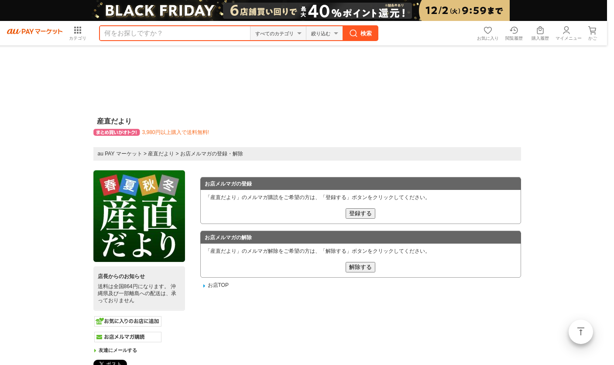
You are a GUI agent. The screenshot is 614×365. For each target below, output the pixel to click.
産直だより (161, 154)
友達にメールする (118, 350)
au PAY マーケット (120, 154)
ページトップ (581, 332)
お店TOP (218, 285)
